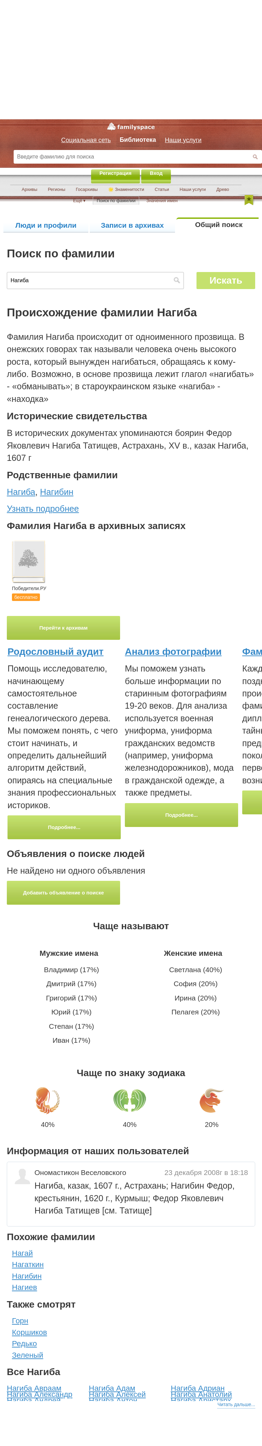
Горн (20, 1320)
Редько (24, 1343)
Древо (222, 189)
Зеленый (27, 1355)
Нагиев (24, 1287)
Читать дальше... (236, 1404)
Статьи (162, 189)
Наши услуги (192, 189)
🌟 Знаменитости (126, 189)
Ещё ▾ (79, 200)
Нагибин (27, 1276)
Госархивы (87, 189)
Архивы (30, 189)
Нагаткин (28, 1264)
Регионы (56, 189)
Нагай (22, 1253)
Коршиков (29, 1332)
